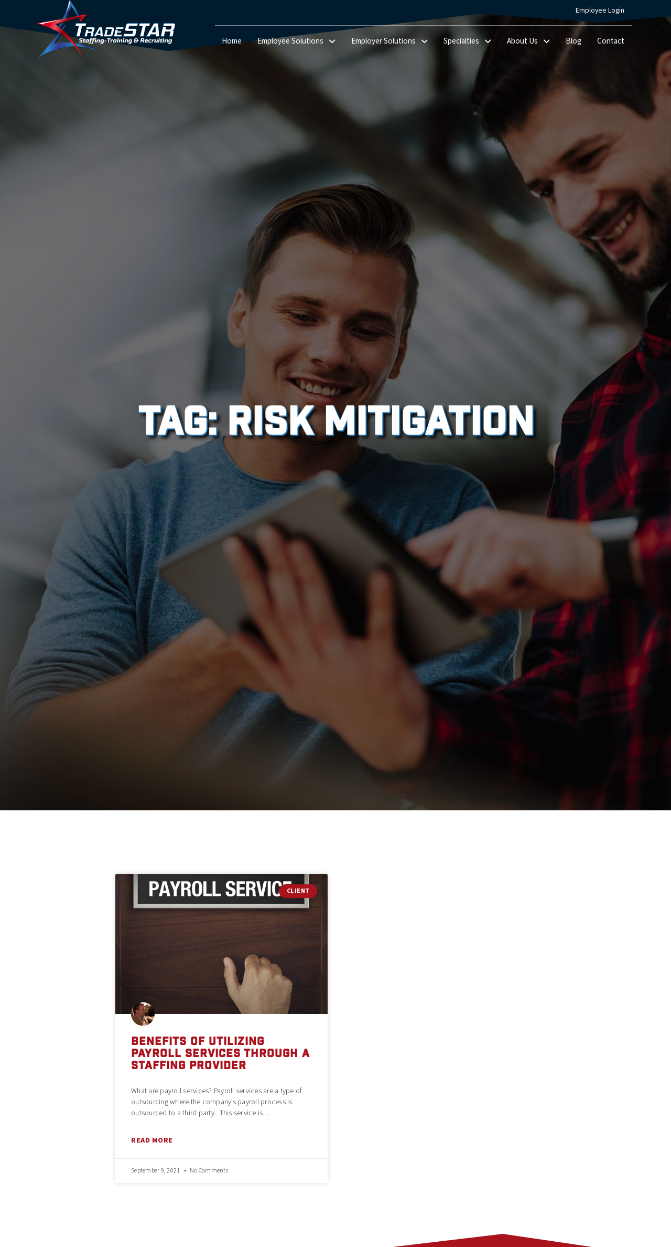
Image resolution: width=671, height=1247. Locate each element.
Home (236, 43)
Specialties (471, 42)
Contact (614, 43)
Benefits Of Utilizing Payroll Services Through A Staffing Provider (220, 1054)
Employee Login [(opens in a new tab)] (604, 12)
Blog (577, 43)
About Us (532, 42)
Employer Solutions (393, 42)
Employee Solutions (300, 42)
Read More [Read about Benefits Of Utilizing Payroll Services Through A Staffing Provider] (152, 1140)
